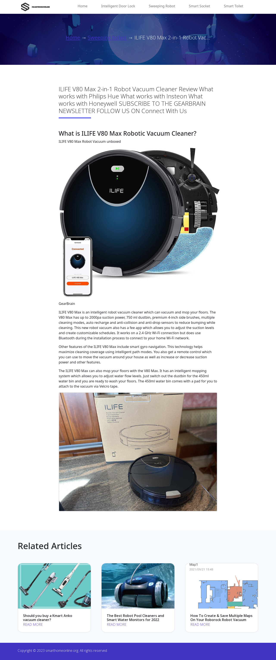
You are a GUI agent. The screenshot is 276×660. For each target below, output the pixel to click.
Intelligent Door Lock (118, 6)
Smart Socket (199, 6)
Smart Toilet (233, 6)
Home (83, 6)
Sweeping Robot (162, 6)
